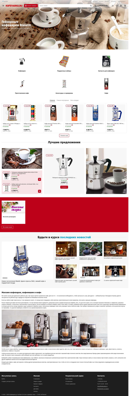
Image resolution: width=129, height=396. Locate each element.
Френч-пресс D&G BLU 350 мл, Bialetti (115, 123)
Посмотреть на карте (103, 388)
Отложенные (68, 381)
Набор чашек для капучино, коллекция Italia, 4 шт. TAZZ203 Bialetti (25, 184)
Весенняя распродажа (9, 216)
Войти (3, 379)
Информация (121, 1)
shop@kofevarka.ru (102, 386)
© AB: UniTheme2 (41, 394)
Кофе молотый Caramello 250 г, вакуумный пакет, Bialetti (73, 123)
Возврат (107, 1)
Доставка (95, 1)
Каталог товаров (38, 384)
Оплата (101, 1)
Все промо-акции (7, 227)
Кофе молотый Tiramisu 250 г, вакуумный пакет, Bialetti (52, 123)
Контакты (113, 1)
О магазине (88, 1)
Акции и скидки (38, 381)
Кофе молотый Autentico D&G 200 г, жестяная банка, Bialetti (95, 123)
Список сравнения (70, 384)
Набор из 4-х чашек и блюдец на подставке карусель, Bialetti (11, 123)
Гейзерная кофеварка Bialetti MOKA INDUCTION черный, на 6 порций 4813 (24, 173)
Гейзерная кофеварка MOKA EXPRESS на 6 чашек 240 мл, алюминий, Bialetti (64, 177)
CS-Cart (24, 394)
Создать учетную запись (8, 381)
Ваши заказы (69, 379)
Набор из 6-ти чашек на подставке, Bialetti (30, 123)
